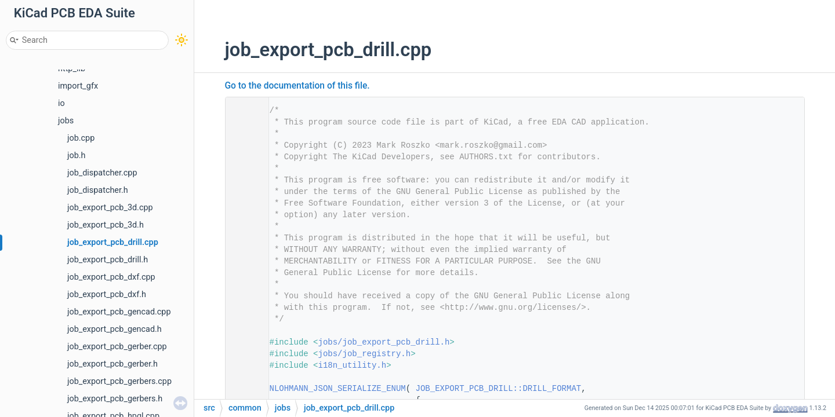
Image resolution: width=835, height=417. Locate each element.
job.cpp (81, 138)
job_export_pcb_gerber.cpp (117, 347)
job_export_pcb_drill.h (107, 260)
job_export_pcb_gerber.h (112, 364)
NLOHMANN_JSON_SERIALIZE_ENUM (338, 388)
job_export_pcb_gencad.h (114, 329)
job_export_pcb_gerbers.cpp (119, 381)
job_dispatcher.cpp (102, 173)
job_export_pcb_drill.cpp (112, 242)
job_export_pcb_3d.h (105, 225)
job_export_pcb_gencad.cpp (119, 312)
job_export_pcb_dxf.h (106, 294)
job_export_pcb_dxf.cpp (111, 277)
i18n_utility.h (352, 365)
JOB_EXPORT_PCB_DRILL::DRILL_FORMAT (499, 388)
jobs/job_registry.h (364, 354)
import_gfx (78, 86)
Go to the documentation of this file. (297, 86)
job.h (76, 155)
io (61, 103)
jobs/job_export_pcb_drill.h (384, 342)
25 (243, 388)
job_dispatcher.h (97, 190)
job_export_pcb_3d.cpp (110, 208)
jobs (66, 121)
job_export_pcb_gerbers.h (114, 399)
